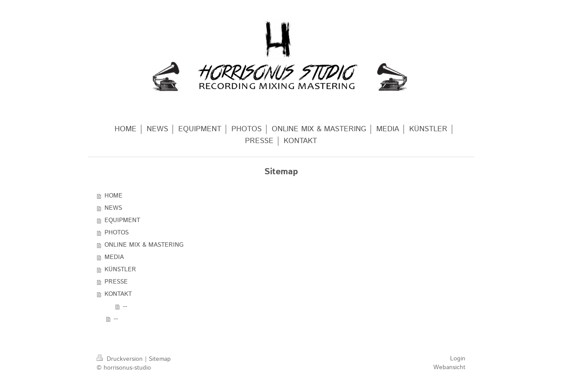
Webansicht (449, 367)
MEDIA (114, 257)
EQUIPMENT (122, 220)
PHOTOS (116, 232)
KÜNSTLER (120, 269)
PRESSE (116, 281)
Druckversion (121, 359)
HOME (113, 195)
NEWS (113, 208)
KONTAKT (118, 294)
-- (125, 306)
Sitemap (160, 359)
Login (457, 358)
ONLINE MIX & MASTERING (144, 245)
